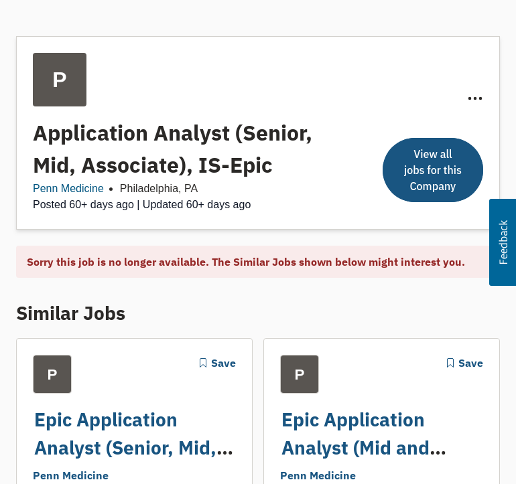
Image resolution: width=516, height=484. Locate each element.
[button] (502, 242)
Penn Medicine (68, 188)
